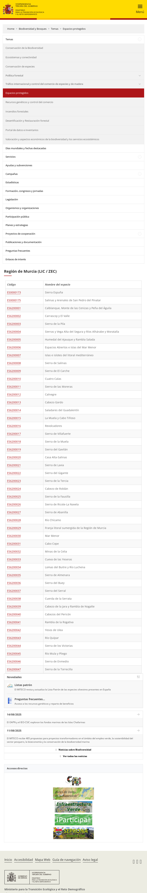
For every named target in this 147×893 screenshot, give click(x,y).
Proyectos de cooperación (20, 233)
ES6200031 (14, 543)
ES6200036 (14, 583)
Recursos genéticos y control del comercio (29, 102)
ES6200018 (14, 441)
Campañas (12, 174)
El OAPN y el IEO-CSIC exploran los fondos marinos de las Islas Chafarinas (46, 722)
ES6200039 (14, 606)
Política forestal (14, 75)
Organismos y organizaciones (22, 208)
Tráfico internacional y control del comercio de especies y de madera (44, 84)
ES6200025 (14, 496)
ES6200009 (14, 371)
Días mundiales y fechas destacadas (26, 148)
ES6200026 (14, 504)
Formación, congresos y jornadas (24, 191)
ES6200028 (14, 520)
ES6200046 (14, 661)
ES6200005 (14, 339)
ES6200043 (14, 638)
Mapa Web (42, 860)
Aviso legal (90, 860)
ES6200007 (14, 355)
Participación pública (17, 216)
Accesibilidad (23, 860)
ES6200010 (14, 379)
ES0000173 (14, 292)
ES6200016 (14, 426)
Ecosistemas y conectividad (21, 57)
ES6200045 (14, 653)
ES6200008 (14, 363)
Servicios (11, 156)
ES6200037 (14, 591)
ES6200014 (14, 410)
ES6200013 (14, 402)
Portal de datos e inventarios (22, 130)
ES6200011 (14, 386)
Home (10, 28)
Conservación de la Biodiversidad (24, 48)
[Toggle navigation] (138, 9)
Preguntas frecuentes (18, 250)
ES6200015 (14, 418)
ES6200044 (14, 645)
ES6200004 (14, 331)
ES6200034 (14, 567)
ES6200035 (14, 575)
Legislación (12, 199)
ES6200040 (14, 614)
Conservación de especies (20, 66)
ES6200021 (14, 465)
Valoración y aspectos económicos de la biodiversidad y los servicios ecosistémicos (52, 139)
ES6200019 (14, 449)
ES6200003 (14, 324)
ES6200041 (14, 622)
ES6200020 (14, 457)
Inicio (8, 860)
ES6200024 (14, 488)
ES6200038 (14, 598)
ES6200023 (14, 481)
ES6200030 (14, 536)
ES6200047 (14, 669)
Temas (54, 28)
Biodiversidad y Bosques (33, 28)
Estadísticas (12, 182)
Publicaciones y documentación (24, 242)
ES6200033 (14, 559)
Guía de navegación (66, 860)
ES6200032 (14, 551)
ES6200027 (14, 512)
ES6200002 (14, 316)
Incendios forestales (17, 111)
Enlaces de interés (16, 259)
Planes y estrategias (17, 225)
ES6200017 (14, 433)
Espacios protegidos (74, 28)
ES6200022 (14, 473)
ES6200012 (14, 394)
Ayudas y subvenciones (19, 165)
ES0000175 (14, 300)
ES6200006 (14, 347)
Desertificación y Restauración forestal (27, 120)
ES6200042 (14, 630)
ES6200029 (14, 528)
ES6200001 (14, 308)
